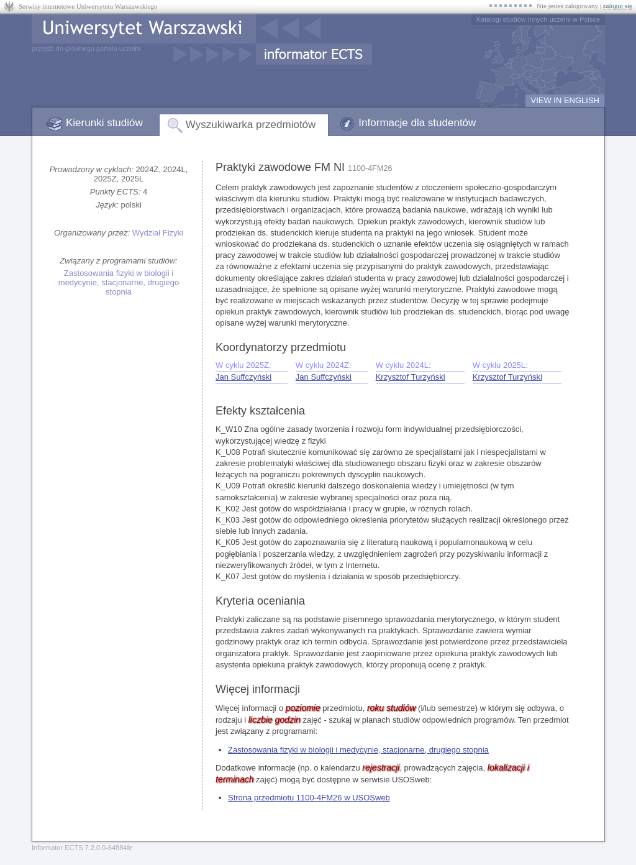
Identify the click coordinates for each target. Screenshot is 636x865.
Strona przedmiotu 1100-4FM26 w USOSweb (309, 797)
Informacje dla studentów (417, 123)
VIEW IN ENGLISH (564, 100)
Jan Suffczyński (243, 377)
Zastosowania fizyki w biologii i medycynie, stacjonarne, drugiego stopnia (118, 282)
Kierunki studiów (104, 123)
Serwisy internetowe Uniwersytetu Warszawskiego (88, 6)
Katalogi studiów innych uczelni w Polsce (538, 19)
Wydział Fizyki (157, 232)
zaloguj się (617, 5)
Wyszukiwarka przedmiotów (251, 124)
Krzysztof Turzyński (410, 377)
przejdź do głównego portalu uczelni (86, 48)
